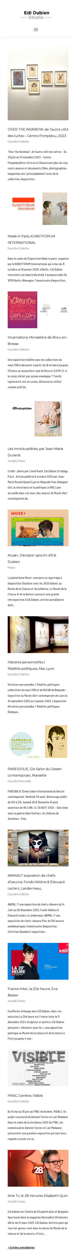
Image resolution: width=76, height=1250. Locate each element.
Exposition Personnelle (19, 781)
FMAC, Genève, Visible (25, 1096)
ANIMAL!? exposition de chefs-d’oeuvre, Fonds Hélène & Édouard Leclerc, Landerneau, (36, 882)
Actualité (12, 461)
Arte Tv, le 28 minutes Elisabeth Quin (38, 1196)
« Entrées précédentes (21, 1247)
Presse (21, 461)
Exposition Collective (18, 141)
